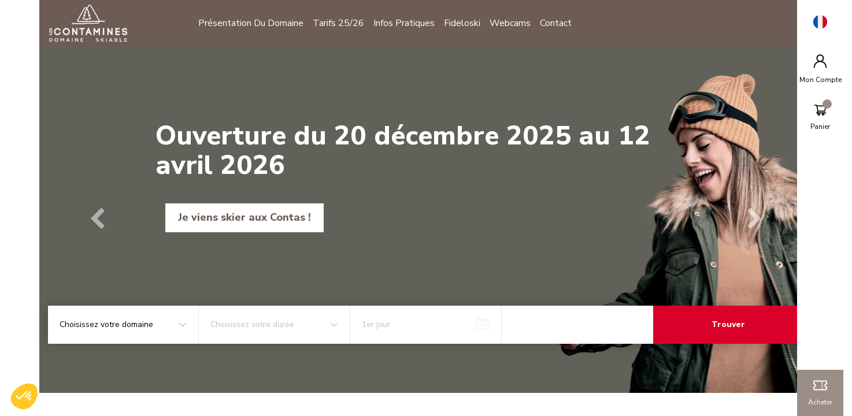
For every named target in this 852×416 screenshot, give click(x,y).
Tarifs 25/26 (343, 23)
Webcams (514, 23)
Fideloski (467, 23)
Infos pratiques (408, 23)
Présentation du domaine (255, 23)
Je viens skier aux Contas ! (249, 217)
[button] (103, 219)
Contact (560, 23)
